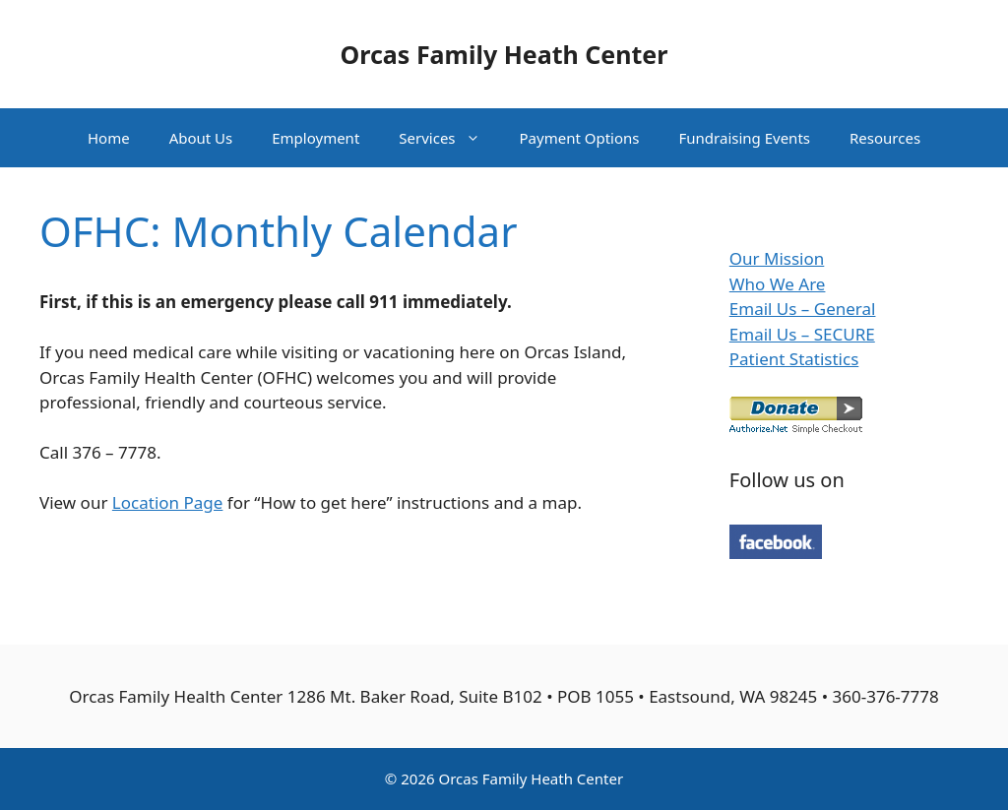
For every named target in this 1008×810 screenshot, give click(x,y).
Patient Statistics (794, 358)
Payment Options (580, 138)
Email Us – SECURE (802, 334)
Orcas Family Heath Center (504, 54)
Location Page (167, 502)
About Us (201, 138)
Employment (315, 138)
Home (109, 138)
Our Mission (777, 258)
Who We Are (777, 284)
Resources (885, 138)
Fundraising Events (744, 138)
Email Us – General (802, 308)
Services (449, 137)
